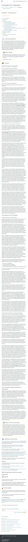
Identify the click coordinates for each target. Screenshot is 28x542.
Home (3, 7)
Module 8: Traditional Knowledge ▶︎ (20, 512)
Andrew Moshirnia (18, 501)
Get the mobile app (5, 540)
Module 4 (3, 290)
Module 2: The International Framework (10, 521)
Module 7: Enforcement (6, 8)
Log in (26, 1)
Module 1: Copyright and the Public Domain (11, 519)
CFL (15, 7)
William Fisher (12, 500)
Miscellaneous (11, 7)
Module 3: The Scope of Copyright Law (10, 522)
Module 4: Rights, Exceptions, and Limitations (11, 524)
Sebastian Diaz (7, 500)
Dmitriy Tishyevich (14, 499)
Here (15, 459)
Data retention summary (6, 539)
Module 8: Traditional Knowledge (9, 530)
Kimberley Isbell (4, 501)
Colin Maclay (13, 501)
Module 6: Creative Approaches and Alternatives (12, 527)
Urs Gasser (16, 500)
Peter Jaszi (9, 501)
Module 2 (11, 294)
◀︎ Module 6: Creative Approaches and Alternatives (10, 508)
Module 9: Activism (6, 531)
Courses (6, 7)
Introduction (5, 518)
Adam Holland (20, 500)
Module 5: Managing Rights (8, 525)
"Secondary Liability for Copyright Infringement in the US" (11, 441)
